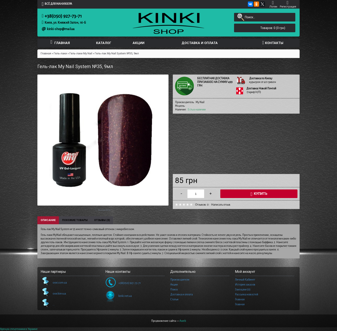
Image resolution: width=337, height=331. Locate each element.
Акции (174, 284)
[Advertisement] (236, 144)
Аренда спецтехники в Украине (19, 329)
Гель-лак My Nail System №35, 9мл (117, 53)
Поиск (174, 289)
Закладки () (242, 289)
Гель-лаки (60, 53)
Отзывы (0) (102, 220)
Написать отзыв (220, 204)
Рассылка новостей (246, 294)
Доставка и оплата (181, 294)
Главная (46, 53)
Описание (48, 220)
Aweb (182, 320)
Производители (179, 279)
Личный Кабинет (245, 279)
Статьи (174, 299)
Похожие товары (75, 220)
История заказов (245, 284)
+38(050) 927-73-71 (63, 16)
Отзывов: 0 (202, 204)
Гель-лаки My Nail (80, 53)
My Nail (200, 102)
